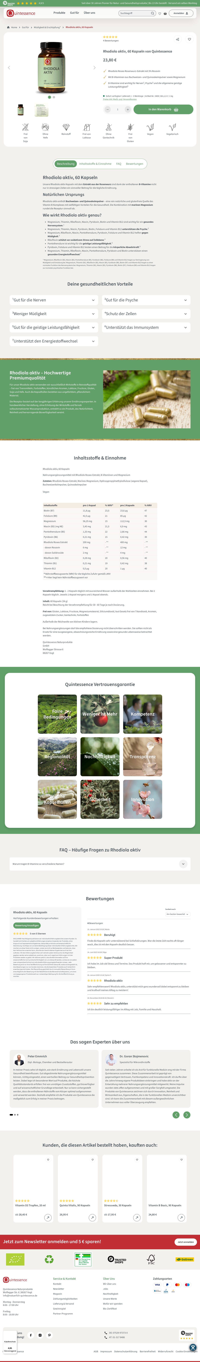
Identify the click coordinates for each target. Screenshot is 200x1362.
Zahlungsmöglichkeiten (65, 1298)
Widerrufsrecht (165, 1351)
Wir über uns (109, 1284)
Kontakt (57, 1284)
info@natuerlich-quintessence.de (20, 1295)
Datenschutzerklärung (125, 1351)
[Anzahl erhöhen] (128, 109)
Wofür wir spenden (113, 1303)
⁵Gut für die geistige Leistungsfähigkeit (45, 327)
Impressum (106, 1351)
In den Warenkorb (163, 109)
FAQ (118, 164)
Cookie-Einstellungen (187, 1351)
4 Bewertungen (111, 40)
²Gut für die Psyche (121, 300)
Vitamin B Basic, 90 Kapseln (165, 1205)
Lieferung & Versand (63, 1303)
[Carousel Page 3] (17, 1115)
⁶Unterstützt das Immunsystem (131, 327)
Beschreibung (65, 164)
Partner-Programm (63, 1313)
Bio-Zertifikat (110, 1308)
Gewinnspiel (59, 1308)
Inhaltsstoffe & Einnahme (95, 164)
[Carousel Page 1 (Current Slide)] (11, 1115)
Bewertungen (134, 164)
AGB (96, 1351)
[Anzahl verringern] (108, 109)
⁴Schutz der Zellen (120, 313)
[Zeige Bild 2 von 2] (54, 97)
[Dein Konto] (181, 13)
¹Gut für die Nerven (29, 300)
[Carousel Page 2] (15, 1115)
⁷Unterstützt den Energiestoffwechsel (44, 341)
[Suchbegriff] (133, 13)
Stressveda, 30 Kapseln (117, 1205)
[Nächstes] (94, 68)
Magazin (57, 1293)
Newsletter (58, 1289)
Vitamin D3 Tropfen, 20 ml (30, 1205)
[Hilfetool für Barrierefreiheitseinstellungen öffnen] (193, 1347)
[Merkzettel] (159, 13)
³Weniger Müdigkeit (29, 313)
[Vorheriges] (9, 68)
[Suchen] (152, 13)
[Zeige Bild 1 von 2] (49, 97)
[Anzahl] (117, 109)
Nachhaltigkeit (110, 1293)
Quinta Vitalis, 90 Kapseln (75, 1205)
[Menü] (15, 1332)
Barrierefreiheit (148, 1351)
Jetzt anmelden (186, 1242)
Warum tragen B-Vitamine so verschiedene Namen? (38, 864)
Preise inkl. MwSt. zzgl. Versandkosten (120, 99)
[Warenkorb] (165, 13)
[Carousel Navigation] (181, 1115)
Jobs (105, 1289)
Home (14, 27)
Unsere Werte (110, 1298)
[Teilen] (177, 39)
